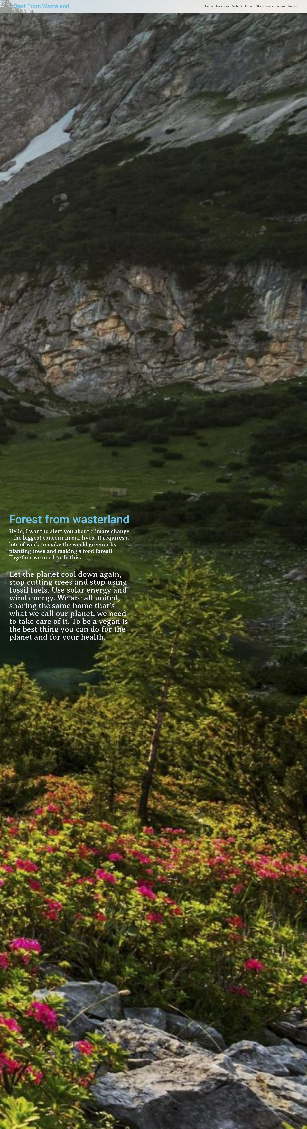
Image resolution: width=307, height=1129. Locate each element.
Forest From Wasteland (39, 6)
